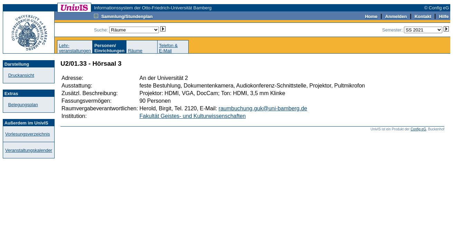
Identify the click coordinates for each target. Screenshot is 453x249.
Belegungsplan (23, 104)
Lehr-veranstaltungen (75, 48)
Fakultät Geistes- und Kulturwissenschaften (192, 116)
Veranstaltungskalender (28, 150)
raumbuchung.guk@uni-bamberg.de (263, 108)
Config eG (418, 129)
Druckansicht (21, 75)
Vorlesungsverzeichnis (27, 134)
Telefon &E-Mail (168, 48)
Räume (135, 50)
